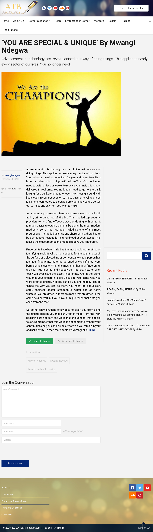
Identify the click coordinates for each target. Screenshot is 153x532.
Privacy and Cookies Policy (14, 501)
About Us (18, 20)
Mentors (99, 20)
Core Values (7, 494)
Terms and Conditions (11, 508)
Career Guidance (38, 20)
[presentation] (24, 452)
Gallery (112, 20)
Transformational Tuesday (41, 369)
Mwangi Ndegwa (12, 175)
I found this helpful (39, 341)
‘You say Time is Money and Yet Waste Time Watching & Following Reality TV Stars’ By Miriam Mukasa (127, 315)
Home (5, 20)
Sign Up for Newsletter (131, 8)
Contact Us (6, 514)
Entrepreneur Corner (77, 20)
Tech (58, 20)
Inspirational (11, 29)
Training (125, 20)
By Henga (59, 528)
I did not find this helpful (70, 341)
